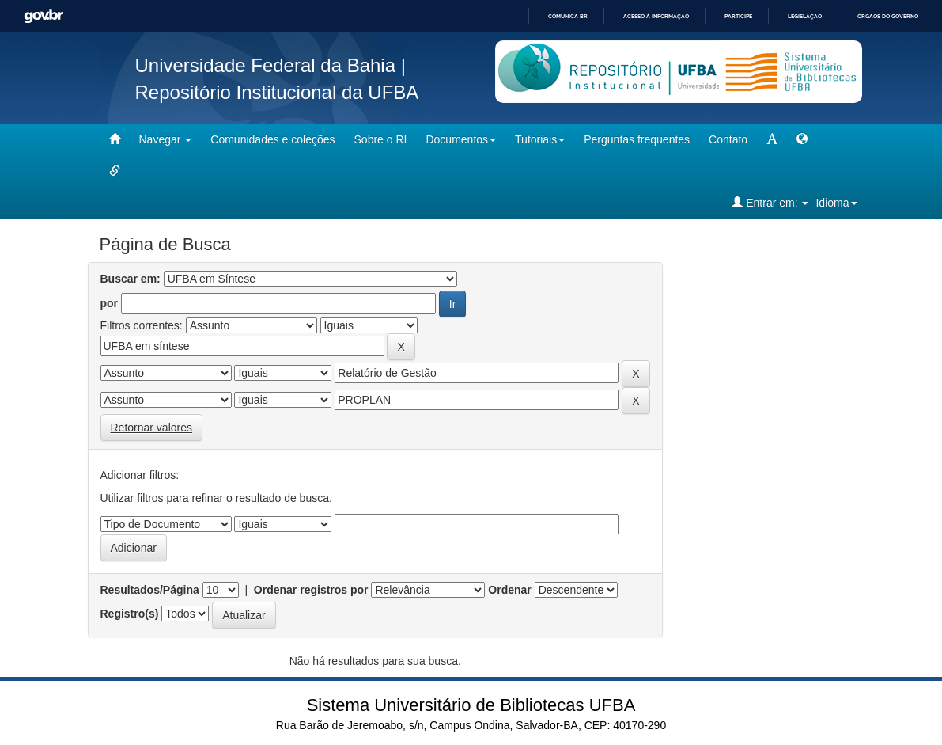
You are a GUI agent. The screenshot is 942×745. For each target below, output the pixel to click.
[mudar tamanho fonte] (772, 139)
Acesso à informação (656, 16)
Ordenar (509, 589)
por (109, 303)
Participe (738, 16)
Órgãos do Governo (887, 16)
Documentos (461, 139)
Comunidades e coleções (272, 139)
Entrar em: (770, 202)
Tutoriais (540, 139)
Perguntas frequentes (637, 139)
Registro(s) (129, 613)
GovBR (43, 16)
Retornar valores (152, 427)
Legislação (805, 16)
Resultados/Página (149, 589)
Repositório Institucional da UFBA (277, 92)
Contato (728, 139)
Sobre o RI (380, 139)
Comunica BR (568, 16)
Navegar (165, 139)
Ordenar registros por (311, 589)
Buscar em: (130, 278)
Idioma (836, 202)
